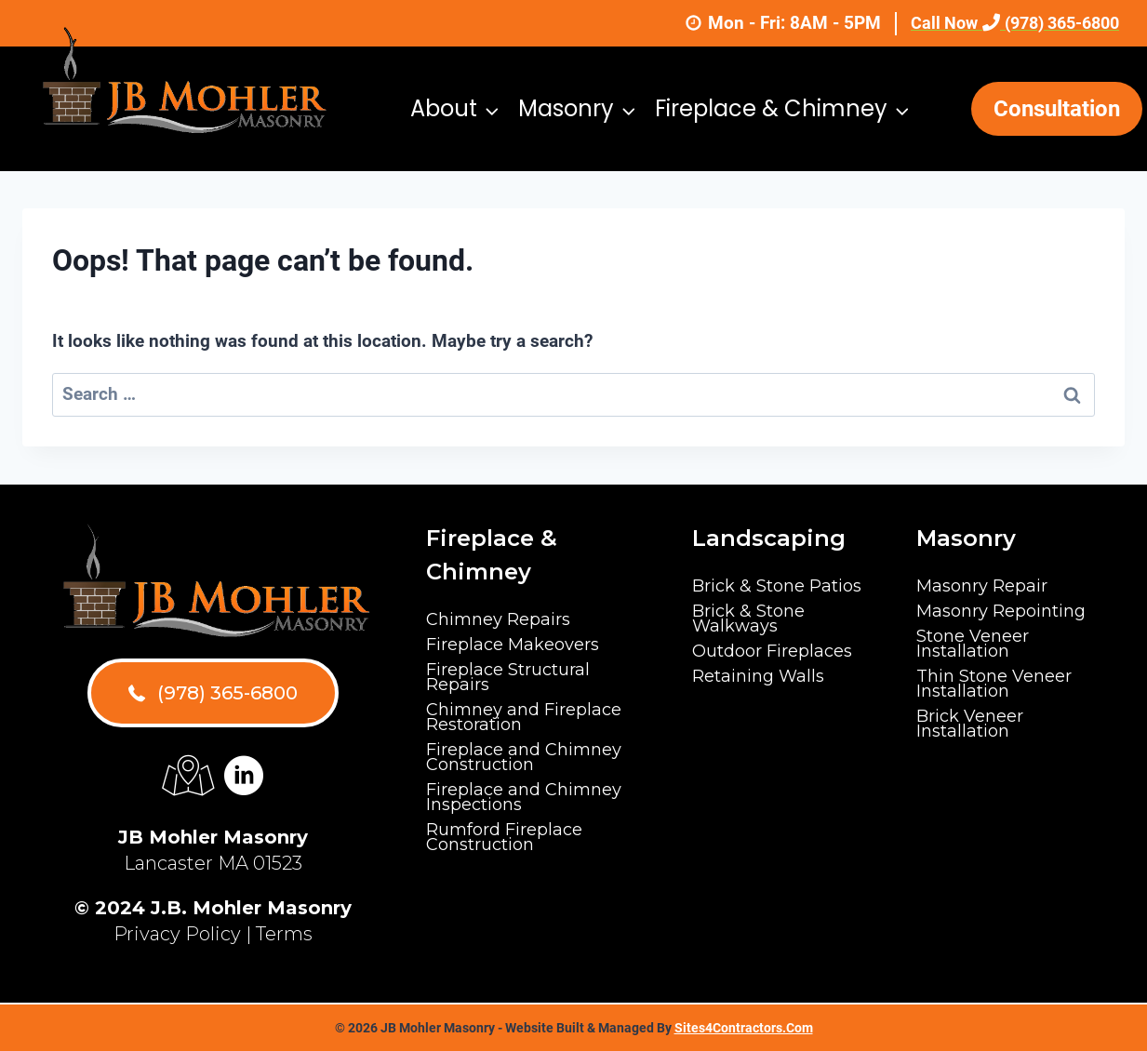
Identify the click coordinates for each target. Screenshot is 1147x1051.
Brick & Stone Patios (776, 586)
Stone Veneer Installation (972, 643)
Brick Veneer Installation (969, 723)
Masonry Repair (981, 586)
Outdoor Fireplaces (772, 651)
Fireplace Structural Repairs (508, 677)
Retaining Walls (758, 676)
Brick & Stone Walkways (748, 618)
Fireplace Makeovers (512, 644)
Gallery (793, 233)
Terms (284, 934)
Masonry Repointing (1001, 611)
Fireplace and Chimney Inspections (523, 797)
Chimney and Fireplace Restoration (523, 717)
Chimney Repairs (498, 619)
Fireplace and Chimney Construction (523, 757)
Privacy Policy (177, 934)
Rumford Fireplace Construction (504, 837)
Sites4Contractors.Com (743, 1027)
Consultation (1057, 109)
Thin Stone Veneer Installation (994, 683)
